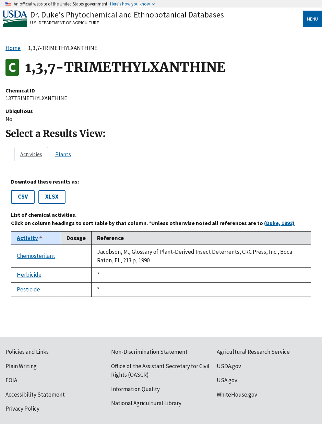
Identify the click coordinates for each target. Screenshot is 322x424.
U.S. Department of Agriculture (64, 23)
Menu (312, 19)
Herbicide (29, 274)
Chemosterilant (36, 256)
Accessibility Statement (35, 394)
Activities (31, 154)
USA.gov (227, 380)
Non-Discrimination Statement (149, 352)
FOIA (11, 380)
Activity (30, 238)
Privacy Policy (22, 408)
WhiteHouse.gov (237, 394)
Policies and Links (27, 352)
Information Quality (135, 389)
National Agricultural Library (146, 403)
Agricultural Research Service (253, 352)
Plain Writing (21, 366)
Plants (63, 154)
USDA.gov (229, 366)
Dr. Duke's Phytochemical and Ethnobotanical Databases (127, 15)
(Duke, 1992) (279, 223)
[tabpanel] (161, 237)
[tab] (31, 154)
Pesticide (28, 289)
